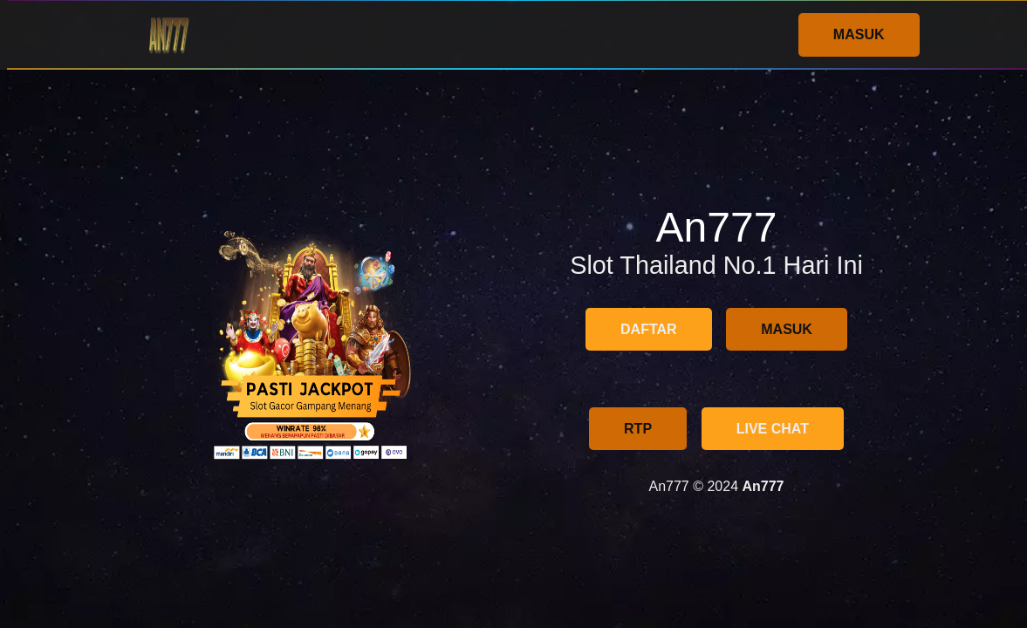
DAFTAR (648, 329)
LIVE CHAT (772, 428)
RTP (638, 428)
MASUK (859, 34)
